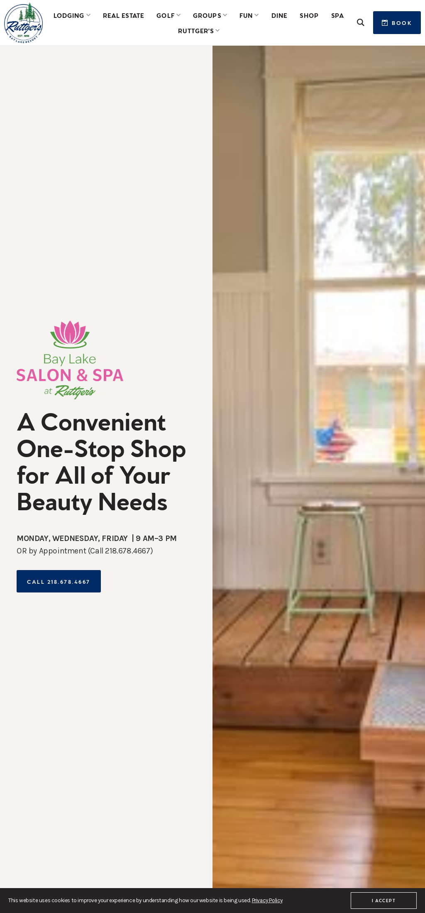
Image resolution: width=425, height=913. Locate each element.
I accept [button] (384, 900)
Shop (309, 15)
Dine (279, 15)
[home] (23, 22)
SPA (337, 15)
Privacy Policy (267, 900)
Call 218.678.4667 (58, 581)
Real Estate (123, 15)
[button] (72, 14)
